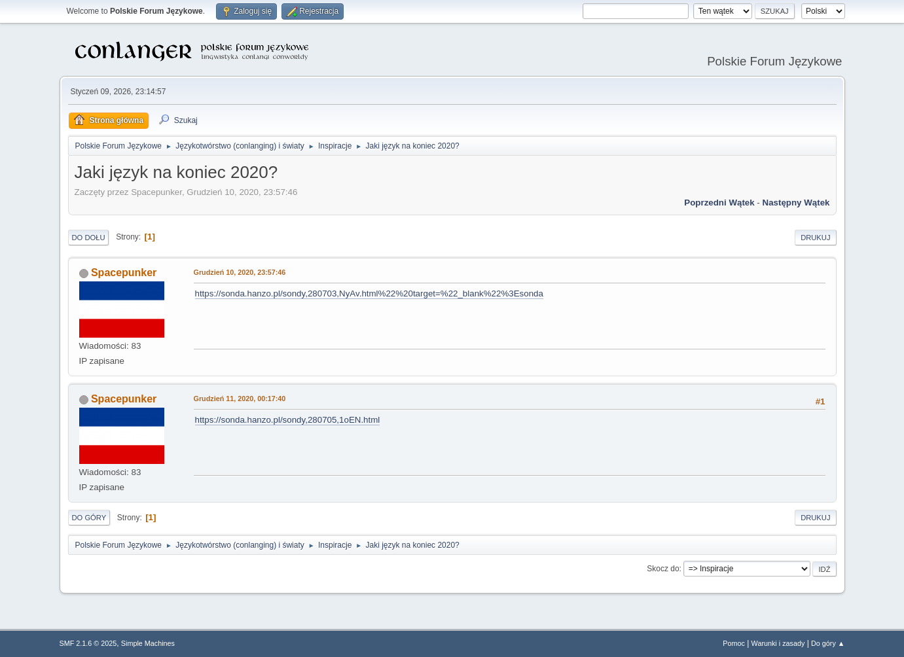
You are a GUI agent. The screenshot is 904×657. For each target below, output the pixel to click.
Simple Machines (148, 643)
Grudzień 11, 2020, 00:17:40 (240, 398)
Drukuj (815, 237)
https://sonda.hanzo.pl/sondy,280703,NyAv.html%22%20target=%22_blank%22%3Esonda (369, 293)
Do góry (89, 518)
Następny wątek (796, 202)
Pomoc (734, 643)
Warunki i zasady (778, 643)
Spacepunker (123, 272)
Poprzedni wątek (719, 202)
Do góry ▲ (827, 643)
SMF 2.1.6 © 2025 (88, 643)
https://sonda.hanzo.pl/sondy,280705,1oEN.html (287, 420)
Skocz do (663, 568)
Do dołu (88, 237)
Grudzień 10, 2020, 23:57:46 (240, 272)
